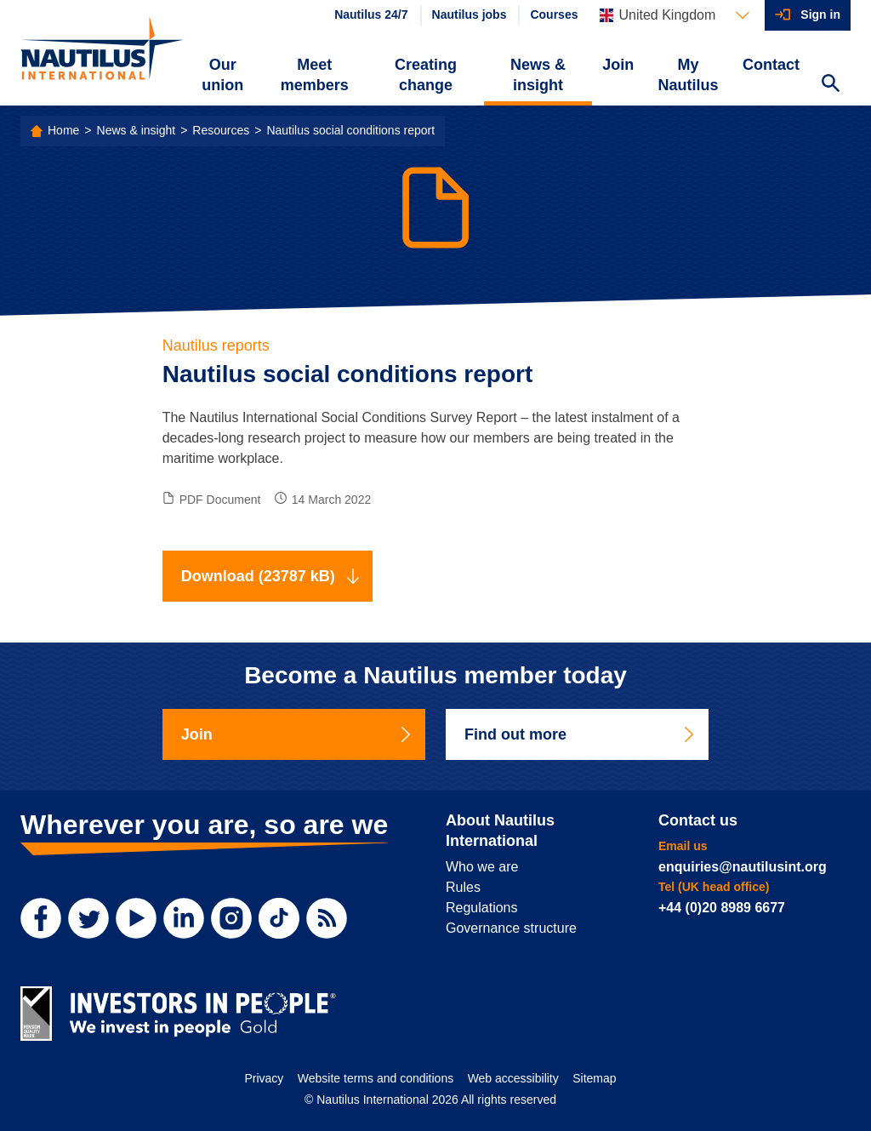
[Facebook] (40, 918)
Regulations (482, 907)
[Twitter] (88, 918)
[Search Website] (830, 85)
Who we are (482, 867)
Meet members (315, 75)
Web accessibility (513, 1078)
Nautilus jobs (469, 14)
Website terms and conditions (375, 1078)
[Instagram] (231, 918)
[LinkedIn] (183, 918)
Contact (771, 64)
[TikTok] (279, 918)
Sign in (820, 14)
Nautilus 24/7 (370, 14)
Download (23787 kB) (271, 576)
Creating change (426, 75)
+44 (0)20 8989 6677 (721, 907)
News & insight (538, 75)
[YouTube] (136, 918)
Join (618, 64)
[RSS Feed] (326, 918)
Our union (222, 75)
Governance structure (511, 928)
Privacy (263, 1078)
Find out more (580, 734)
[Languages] (674, 15)
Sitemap (594, 1078)
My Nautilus (688, 75)
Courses (554, 14)
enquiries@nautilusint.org (742, 867)
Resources (220, 130)
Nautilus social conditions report (350, 130)
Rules (463, 887)
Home (63, 130)
